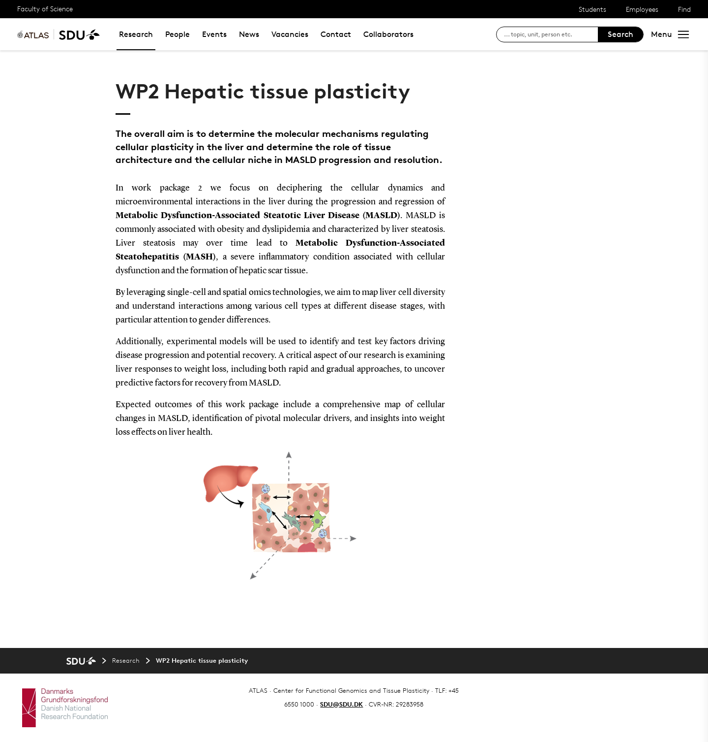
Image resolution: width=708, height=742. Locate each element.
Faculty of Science (45, 8)
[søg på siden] (551, 34)
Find (684, 9)
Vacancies (289, 34)
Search (620, 34)
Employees (642, 9)
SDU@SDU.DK (341, 704)
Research (136, 34)
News (249, 34)
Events (214, 34)
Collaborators (388, 34)
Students (592, 9)
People (177, 34)
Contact (336, 34)
